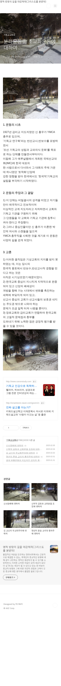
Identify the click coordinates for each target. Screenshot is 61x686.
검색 (48, 6)
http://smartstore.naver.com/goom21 (22, 474)
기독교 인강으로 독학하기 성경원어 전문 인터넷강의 (21, 457)
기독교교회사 (12, 511)
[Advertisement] (30, 89)
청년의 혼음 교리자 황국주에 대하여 (23, 528)
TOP (55, 676)
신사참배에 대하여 (14, 516)
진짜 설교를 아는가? (18, 478)
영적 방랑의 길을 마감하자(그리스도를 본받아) (23, 619)
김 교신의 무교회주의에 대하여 (20, 524)
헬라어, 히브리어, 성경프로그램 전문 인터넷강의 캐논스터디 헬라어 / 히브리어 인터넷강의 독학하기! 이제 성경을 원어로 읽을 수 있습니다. (21, 463)
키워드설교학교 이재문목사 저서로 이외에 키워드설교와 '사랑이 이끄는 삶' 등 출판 (30, 484)
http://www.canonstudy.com (18, 452)
